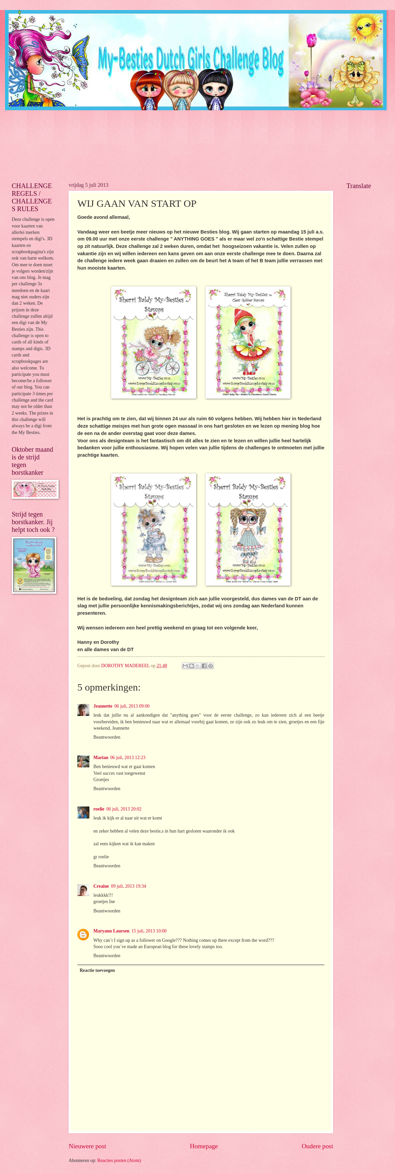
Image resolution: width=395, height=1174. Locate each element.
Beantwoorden (106, 737)
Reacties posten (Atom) (119, 1160)
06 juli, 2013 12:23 (127, 757)
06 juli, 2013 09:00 (132, 706)
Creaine (101, 886)
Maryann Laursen (111, 930)
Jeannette (102, 706)
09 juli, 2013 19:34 (128, 886)
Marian (100, 757)
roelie (98, 809)
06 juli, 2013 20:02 (124, 809)
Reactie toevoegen (97, 970)
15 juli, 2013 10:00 (149, 930)
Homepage (204, 1146)
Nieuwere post (87, 1146)
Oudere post (317, 1146)
